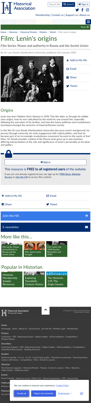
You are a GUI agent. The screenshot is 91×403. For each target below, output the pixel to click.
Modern (43, 32)
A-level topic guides (41, 358)
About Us (23, 329)
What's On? (36, 378)
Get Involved (34, 329)
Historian (13, 32)
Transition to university (61, 358)
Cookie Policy (62, 385)
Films (36, 360)
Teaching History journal (11, 350)
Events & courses (67, 27)
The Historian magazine (13, 27)
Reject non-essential (43, 393)
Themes (51, 27)
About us (85, 15)
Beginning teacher (25, 337)
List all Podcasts (8, 394)
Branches (75, 368)
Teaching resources (32, 350)
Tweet (71, 86)
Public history (7, 370)
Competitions (71, 337)
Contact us (58, 15)
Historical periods (9, 358)
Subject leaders (41, 337)
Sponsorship (72, 378)
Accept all (21, 393)
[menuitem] (9, 22)
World (53, 32)
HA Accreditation (57, 337)
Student (44, 22)
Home (3, 32)
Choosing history (80, 358)
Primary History (8, 339)
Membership (43, 15)
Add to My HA (76, 60)
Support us (72, 15)
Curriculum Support (9, 347)
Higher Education (66, 22)
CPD (14, 337)
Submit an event (22, 370)
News (14, 329)
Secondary (26, 22)
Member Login (59, 329)
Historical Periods (36, 27)
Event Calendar (7, 378)
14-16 (21, 358)
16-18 (28, 358)
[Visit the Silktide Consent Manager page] (81, 393)
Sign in (45, 162)
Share (71, 77)
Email (71, 69)
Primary (8, 22)
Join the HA (21, 177)
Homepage (6, 329)
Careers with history (10, 360)
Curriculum (6, 337)
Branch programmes (51, 378)
